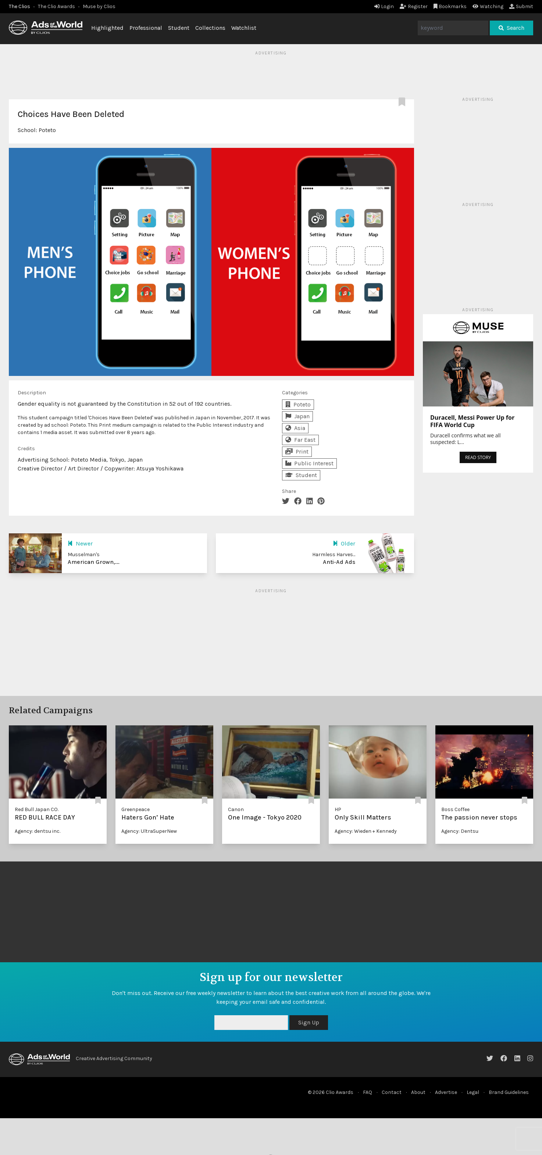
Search (511, 27)
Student (178, 27)
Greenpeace (135, 809)
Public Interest (309, 463)
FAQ (367, 1092)
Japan (297, 416)
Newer (80, 543)
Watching (488, 6)
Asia (295, 427)
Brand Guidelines (509, 1092)
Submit (521, 6)
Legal (473, 1092)
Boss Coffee (455, 809)
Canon (236, 809)
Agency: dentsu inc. (37, 831)
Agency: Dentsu (459, 831)
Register (414, 6)
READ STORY (478, 457)
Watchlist (243, 27)
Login (384, 6)
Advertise (446, 1092)
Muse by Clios (99, 6)
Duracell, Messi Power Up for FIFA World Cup (472, 421)
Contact (392, 1092)
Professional (145, 27)
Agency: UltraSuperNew (149, 831)
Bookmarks (450, 6)
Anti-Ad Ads (339, 561)
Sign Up (308, 1022)
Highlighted (107, 27)
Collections (210, 27)
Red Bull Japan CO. (36, 809)
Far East (300, 439)
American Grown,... (94, 561)
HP (338, 809)
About (418, 1092)
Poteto (47, 130)
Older (344, 543)
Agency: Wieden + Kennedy (366, 831)
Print (297, 451)
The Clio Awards (56, 6)
